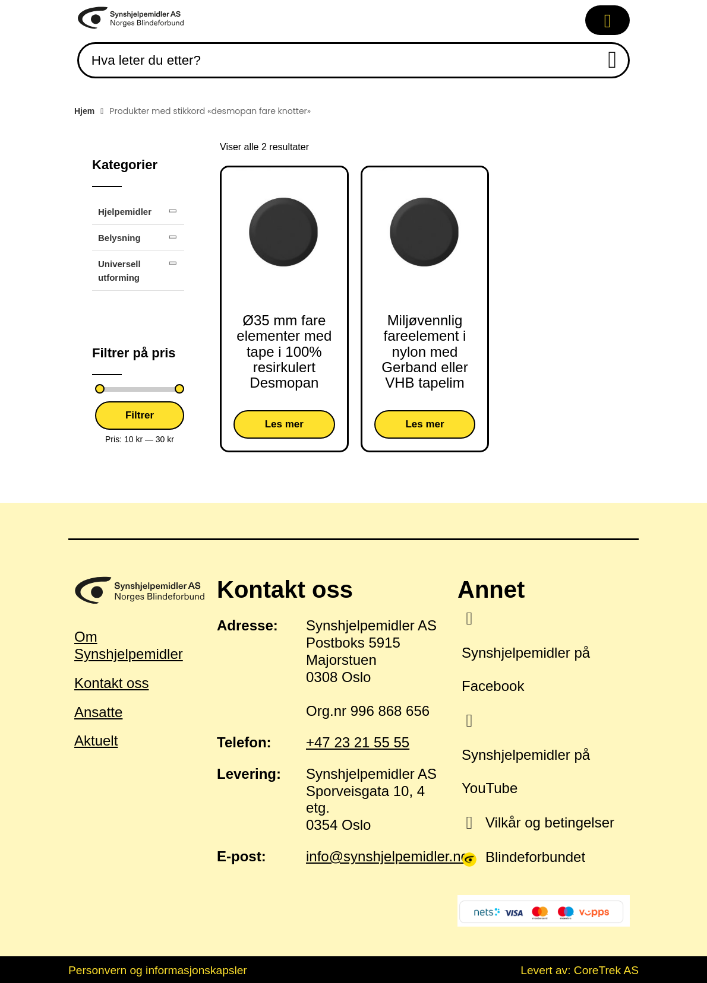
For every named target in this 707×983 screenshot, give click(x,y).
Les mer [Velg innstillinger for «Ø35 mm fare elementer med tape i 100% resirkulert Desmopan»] (284, 424)
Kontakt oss (111, 683)
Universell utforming (119, 271)
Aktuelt (96, 741)
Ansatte (98, 712)
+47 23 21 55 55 (357, 742)
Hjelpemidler (125, 212)
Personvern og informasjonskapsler (157, 970)
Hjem (84, 111)
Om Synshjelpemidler (128, 645)
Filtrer (139, 415)
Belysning (119, 238)
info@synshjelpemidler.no (387, 856)
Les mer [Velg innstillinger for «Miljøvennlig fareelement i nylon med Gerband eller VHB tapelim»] (424, 424)
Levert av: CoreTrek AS (579, 970)
